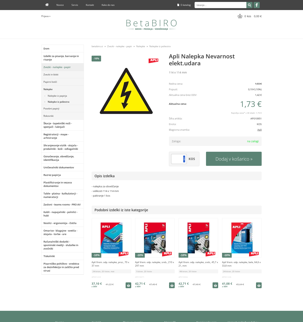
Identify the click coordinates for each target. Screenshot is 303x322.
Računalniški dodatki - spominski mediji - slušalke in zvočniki (60, 245)
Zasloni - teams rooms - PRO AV (62, 204)
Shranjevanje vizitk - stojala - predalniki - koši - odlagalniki (60, 147)
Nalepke (48, 89)
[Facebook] (257, 5)
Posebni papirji (51, 108)
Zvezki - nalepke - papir (57, 67)
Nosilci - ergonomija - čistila (60, 223)
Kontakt (90, 5)
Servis (74, 5)
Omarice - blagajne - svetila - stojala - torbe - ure (60, 232)
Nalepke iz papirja (57, 95)
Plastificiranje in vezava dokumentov (57, 184)
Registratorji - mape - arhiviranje (56, 136)
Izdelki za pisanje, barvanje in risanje (61, 57)
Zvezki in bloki (50, 74)
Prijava (45, 16)
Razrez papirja (52, 175)
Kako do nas (108, 5)
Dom (46, 48)
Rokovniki (48, 116)
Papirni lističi (50, 81)
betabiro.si (97, 46)
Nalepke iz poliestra (58, 101)
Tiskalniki (49, 256)
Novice (60, 5)
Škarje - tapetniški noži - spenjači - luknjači (57, 125)
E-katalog (184, 5)
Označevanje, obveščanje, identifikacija (58, 158)
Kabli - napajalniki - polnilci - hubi (60, 213)
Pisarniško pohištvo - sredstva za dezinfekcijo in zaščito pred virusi (61, 267)
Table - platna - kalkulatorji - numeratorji (60, 195)
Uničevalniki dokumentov (58, 167)
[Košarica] (249, 16)
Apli (259, 129)
